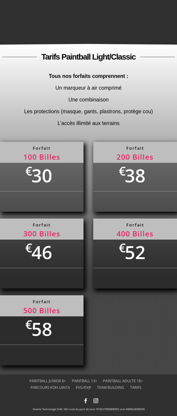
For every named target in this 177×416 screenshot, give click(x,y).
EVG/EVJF (83, 387)
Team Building (110, 387)
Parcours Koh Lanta (50, 387)
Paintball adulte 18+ (123, 380)
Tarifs (135, 387)
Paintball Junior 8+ (47, 380)
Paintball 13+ (84, 380)
